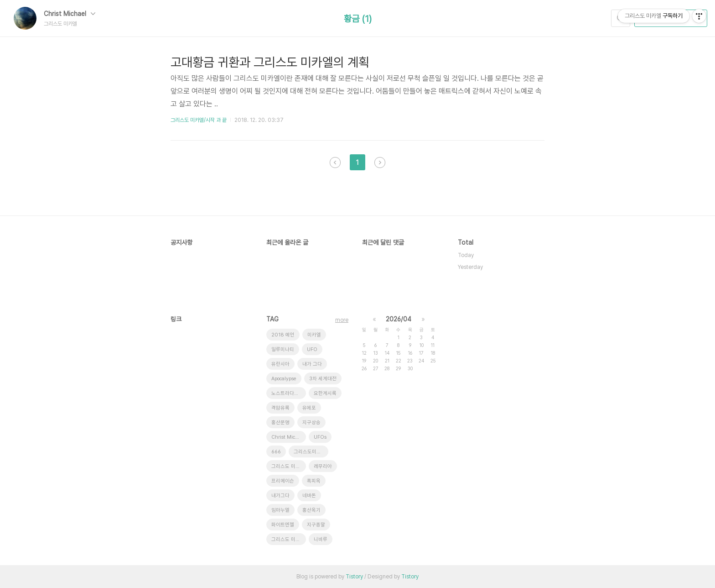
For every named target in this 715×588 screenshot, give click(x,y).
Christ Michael (69, 13)
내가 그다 (312, 364)
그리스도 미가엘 (288, 539)
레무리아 (323, 466)
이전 (335, 162)
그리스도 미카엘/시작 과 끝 (199, 120)
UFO (312, 349)
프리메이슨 (282, 481)
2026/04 (398, 319)
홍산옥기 (311, 510)
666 (276, 452)
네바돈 (309, 496)
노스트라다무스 (287, 393)
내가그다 (280, 496)
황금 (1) (358, 18)
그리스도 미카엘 (288, 466)
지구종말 (316, 525)
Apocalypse (283, 379)
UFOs (320, 437)
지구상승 (311, 422)
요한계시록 (325, 393)
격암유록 (280, 408)
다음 (379, 162)
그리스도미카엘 (310, 452)
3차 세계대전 (323, 379)
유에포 (309, 408)
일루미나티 (282, 349)
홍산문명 (280, 422)
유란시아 (280, 364)
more (341, 320)
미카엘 (314, 335)
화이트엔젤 (282, 525)
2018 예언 (283, 335)
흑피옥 (314, 481)
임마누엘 (280, 510)
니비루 (320, 539)
